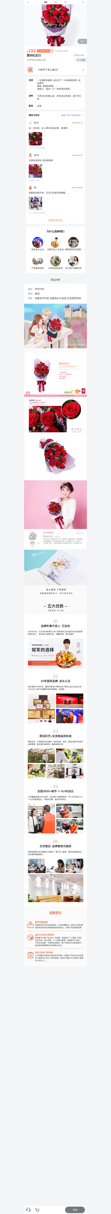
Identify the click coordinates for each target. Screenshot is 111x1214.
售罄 (75, 1210)
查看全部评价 (55, 220)
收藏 (81, 59)
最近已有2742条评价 (71, 115)
